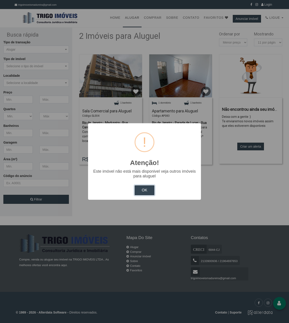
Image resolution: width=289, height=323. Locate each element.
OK (144, 190)
